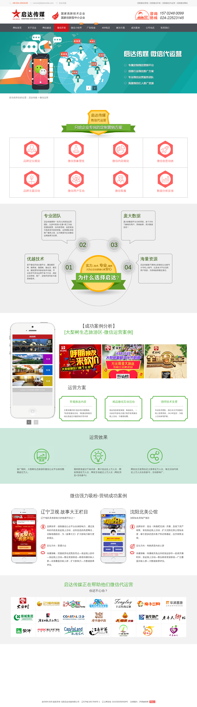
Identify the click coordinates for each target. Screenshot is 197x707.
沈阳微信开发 (155, 3)
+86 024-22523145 (20, 3)
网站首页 (17, 27)
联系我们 (165, 27)
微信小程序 (76, 27)
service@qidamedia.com (43, 3)
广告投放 (91, 27)
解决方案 (120, 27)
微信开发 (61, 27)
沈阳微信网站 (182, 3)
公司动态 (150, 27)
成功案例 (135, 27)
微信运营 (44, 97)
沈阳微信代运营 (168, 3)
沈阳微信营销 (142, 3)
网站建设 (46, 27)
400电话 (106, 27)
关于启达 (32, 27)
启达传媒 (62, 3)
